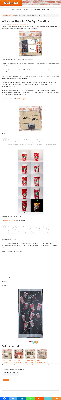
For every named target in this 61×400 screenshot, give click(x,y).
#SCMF (43, 9)
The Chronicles (37, 9)
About (48, 9)
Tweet (25, 342)
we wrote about (14, 70)
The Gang (15, 24)
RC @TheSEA (25, 9)
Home (13, 9)
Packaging (40, 364)
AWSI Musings (11, 364)
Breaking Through (32, 364)
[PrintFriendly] (33, 342)
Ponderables (46, 364)
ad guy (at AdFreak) (10, 220)
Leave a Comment (23, 24)
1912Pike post (22, 99)
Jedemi (11, 3)
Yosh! (31, 9)
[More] (36, 342)
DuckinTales (18, 9)
